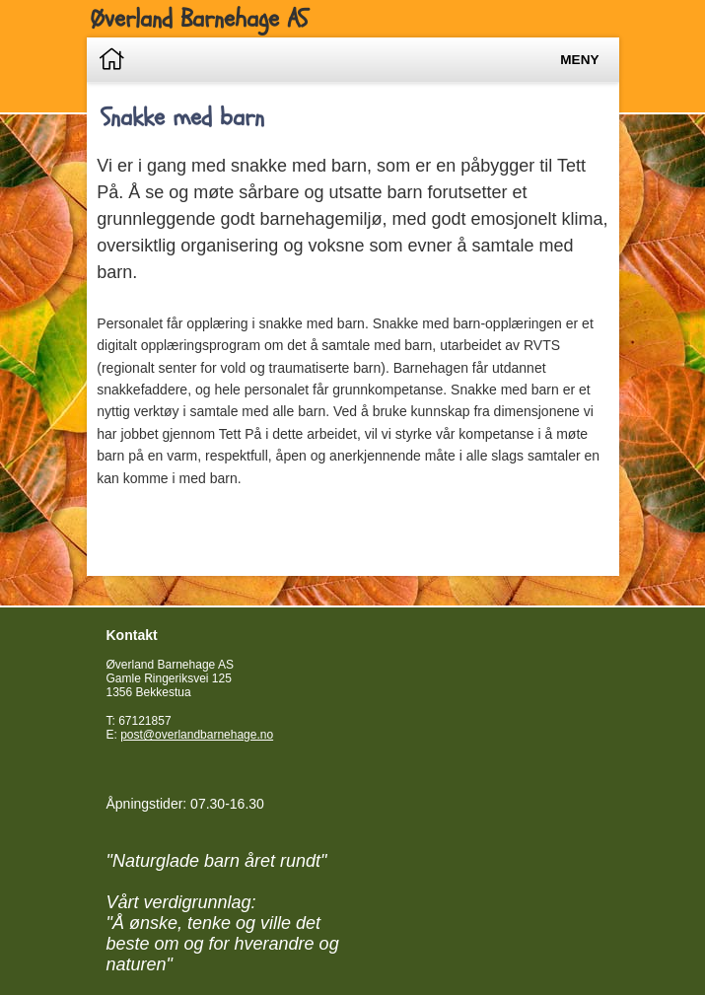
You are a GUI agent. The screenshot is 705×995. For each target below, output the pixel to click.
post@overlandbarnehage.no (196, 735)
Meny (579, 59)
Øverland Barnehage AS (199, 19)
